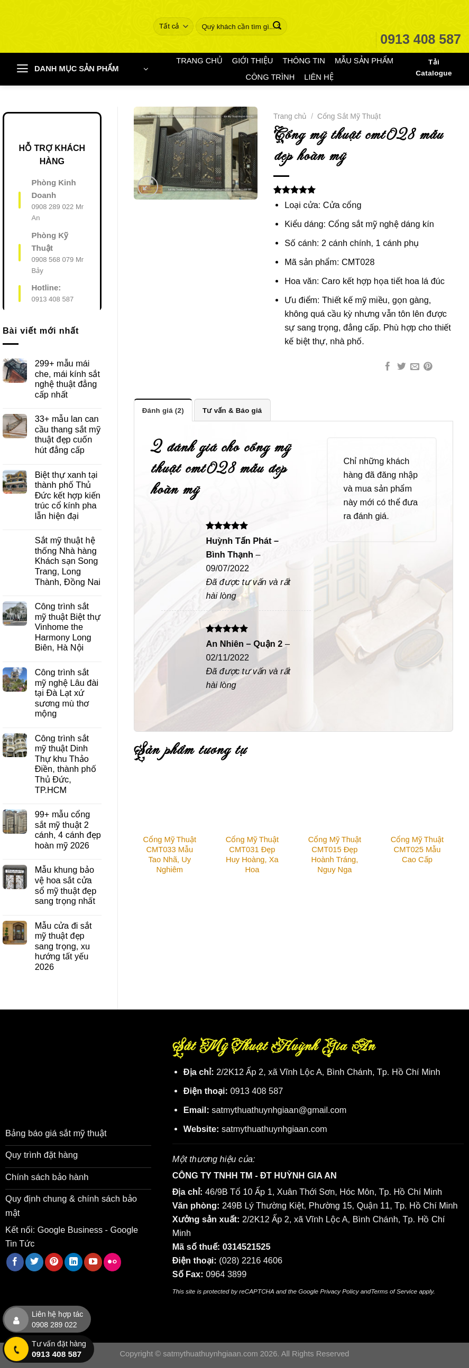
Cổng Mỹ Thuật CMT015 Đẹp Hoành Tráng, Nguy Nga (334, 854)
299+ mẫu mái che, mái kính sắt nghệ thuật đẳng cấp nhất (67, 378)
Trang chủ (290, 116)
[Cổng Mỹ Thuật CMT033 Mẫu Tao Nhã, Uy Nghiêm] (170, 803)
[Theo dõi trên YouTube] (93, 1260)
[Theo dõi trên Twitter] (34, 1260)
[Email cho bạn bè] (414, 367)
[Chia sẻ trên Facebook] (387, 367)
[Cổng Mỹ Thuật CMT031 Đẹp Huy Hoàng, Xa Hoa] (252, 803)
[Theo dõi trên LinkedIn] (73, 1260)
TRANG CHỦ (199, 60)
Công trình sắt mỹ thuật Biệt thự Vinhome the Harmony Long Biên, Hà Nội (67, 626)
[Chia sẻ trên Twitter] (401, 367)
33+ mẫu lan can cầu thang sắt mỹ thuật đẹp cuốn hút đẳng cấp (67, 434)
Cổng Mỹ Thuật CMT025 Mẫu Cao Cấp (417, 849)
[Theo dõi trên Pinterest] (54, 1260)
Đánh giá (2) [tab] (162, 410)
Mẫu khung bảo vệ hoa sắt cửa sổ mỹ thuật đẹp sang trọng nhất (66, 885)
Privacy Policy (339, 1291)
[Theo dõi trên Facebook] (15, 1260)
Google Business (70, 1228)
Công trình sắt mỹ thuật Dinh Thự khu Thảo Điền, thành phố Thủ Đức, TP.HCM (65, 764)
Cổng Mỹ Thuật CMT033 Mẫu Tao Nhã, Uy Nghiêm (169, 854)
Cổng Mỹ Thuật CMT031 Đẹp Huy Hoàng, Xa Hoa (252, 854)
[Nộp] (277, 26)
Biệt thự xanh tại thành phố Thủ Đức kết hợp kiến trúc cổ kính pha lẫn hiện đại (67, 495)
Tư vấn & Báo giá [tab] (231, 410)
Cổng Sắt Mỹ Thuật (349, 116)
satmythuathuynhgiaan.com (274, 1129)
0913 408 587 (52, 299)
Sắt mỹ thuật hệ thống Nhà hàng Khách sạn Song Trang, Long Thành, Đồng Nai (67, 560)
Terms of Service (394, 1291)
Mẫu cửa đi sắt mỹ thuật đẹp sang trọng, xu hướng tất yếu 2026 (63, 946)
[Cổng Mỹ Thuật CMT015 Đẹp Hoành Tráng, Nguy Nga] (335, 803)
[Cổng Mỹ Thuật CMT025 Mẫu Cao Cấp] (417, 803)
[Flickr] (113, 1260)
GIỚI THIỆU (252, 60)
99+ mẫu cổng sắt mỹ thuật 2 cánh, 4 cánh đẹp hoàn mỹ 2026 (68, 829)
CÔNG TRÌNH (270, 77)
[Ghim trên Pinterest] (428, 367)
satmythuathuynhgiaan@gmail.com (278, 1110)
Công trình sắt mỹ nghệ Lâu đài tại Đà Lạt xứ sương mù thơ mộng (66, 692)
